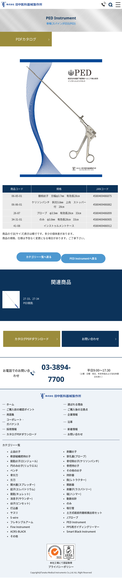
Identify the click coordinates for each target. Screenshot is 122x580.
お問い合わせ (90, 340)
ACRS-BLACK (18, 534)
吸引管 (70, 510)
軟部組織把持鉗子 (20, 459)
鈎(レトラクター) (76, 482)
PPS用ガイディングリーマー (83, 529)
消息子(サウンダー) (21, 501)
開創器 (70, 487)
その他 (14, 538)
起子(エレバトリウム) (22, 491)
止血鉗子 (15, 454)
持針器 (70, 477)
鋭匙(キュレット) (20, 496)
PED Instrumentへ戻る (83, 258)
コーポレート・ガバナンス (15, 424)
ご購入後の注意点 (78, 412)
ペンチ (14, 473)
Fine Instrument (20, 529)
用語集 (10, 417)
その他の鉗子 (74, 473)
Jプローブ (72, 520)
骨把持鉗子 (73, 468)
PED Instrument (76, 524)
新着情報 (73, 431)
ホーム (10, 407)
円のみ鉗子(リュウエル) (24, 468)
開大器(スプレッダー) (22, 487)
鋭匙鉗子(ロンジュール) (24, 463)
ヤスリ (14, 515)
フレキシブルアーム (21, 524)
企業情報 (73, 417)
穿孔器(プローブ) (76, 459)
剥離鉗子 (72, 454)
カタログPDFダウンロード (32, 340)
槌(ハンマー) (74, 496)
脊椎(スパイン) (54, 23)
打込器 (14, 510)
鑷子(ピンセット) (20, 506)
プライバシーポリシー (61, 569)
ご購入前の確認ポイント (20, 412)
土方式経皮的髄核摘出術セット (84, 515)
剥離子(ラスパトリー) (79, 491)
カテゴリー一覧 (11, 447)
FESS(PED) (69, 23)
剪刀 (12, 482)
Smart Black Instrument (81, 534)
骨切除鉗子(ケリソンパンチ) (83, 463)
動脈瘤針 (72, 501)
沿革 (70, 424)
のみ (69, 506)
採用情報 (12, 431)
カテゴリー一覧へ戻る (38, 257)
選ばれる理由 (75, 407)
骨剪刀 (14, 477)
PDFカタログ (61, 38)
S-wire (14, 520)
